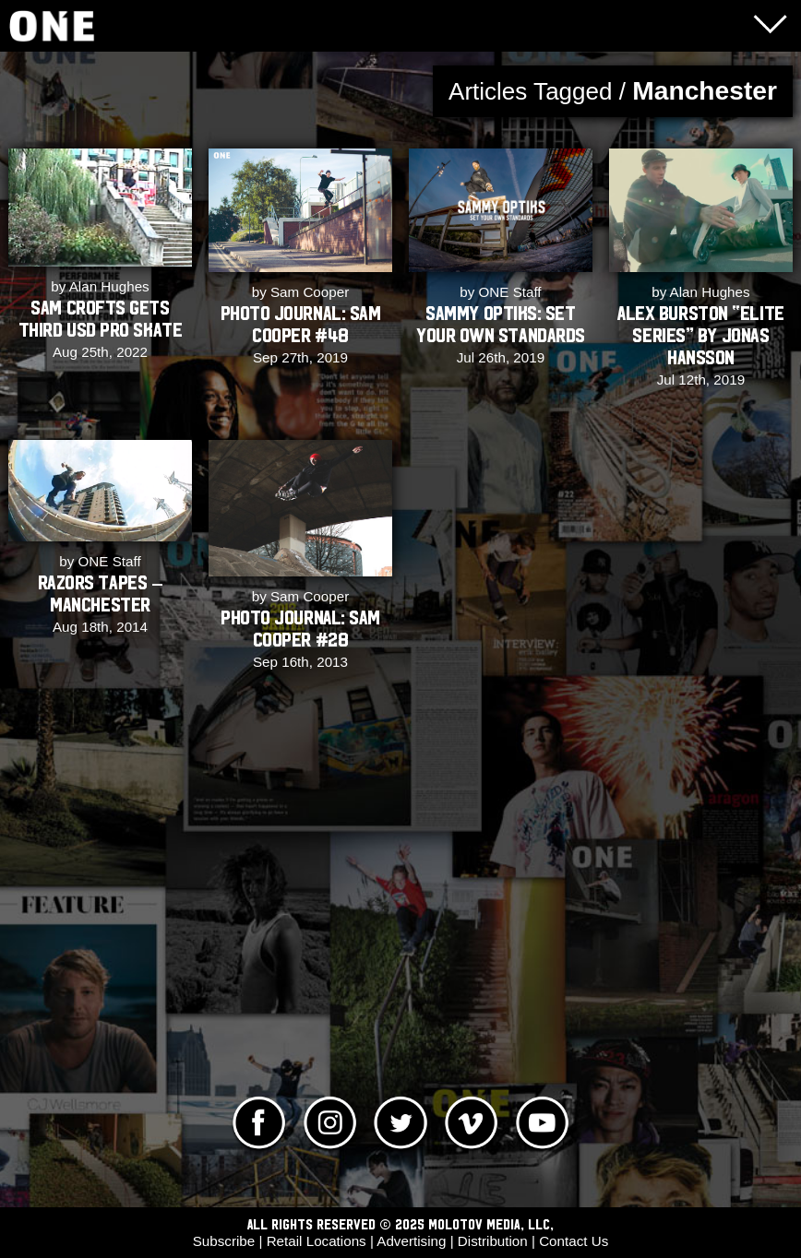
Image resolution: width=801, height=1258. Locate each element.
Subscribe (224, 1241)
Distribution (493, 1241)
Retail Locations (316, 1241)
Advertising (411, 1241)
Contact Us (573, 1241)
